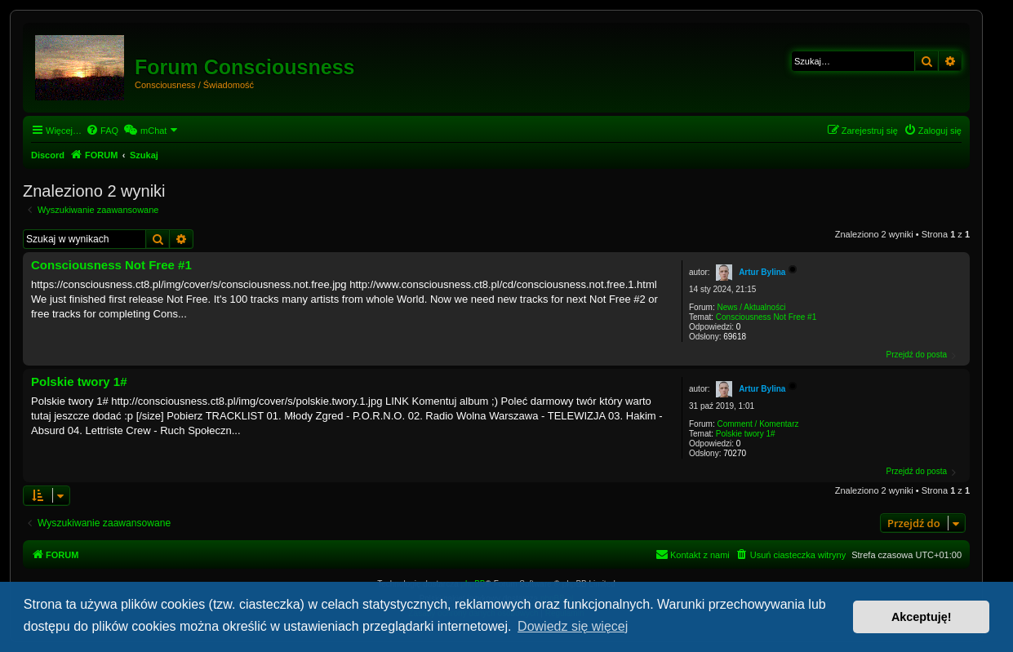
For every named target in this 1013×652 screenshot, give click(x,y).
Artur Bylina (762, 272)
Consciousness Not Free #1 (766, 317)
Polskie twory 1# (745, 433)
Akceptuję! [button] (921, 616)
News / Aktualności (751, 307)
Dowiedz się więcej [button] (573, 626)
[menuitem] (102, 130)
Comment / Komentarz (757, 423)
